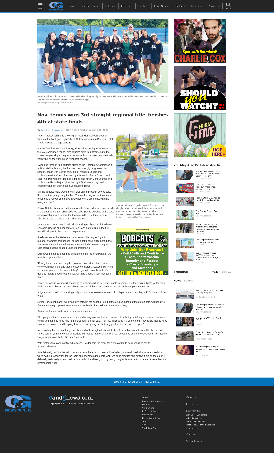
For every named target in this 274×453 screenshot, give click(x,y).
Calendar (110, 6)
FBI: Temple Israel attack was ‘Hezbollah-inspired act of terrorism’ (208, 173)
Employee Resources (127, 381)
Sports (188, 280)
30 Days (226, 272)
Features (146, 404)
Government (148, 408)
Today (215, 272)
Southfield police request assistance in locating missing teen (210, 348)
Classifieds (197, 6)
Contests (143, 6)
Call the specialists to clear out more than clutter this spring (206, 186)
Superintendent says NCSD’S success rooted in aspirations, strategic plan (207, 256)
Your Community (90, 6)
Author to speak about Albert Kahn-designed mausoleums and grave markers (207, 228)
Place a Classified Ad (195, 421)
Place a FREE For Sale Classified (200, 425)
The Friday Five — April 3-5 (207, 212)
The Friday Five (149, 428)
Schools (145, 421)
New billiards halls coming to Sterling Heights (210, 291)
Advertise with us (194, 418)
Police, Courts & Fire (151, 418)
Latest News (147, 415)
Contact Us (193, 411)
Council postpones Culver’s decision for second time (209, 333)
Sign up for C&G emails (196, 415)
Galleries (180, 6)
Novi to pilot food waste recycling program (207, 240)
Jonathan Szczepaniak (52, 130)
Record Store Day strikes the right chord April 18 (208, 198)
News (71, 6)
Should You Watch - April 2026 (208, 319)
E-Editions (127, 6)
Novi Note (72, 130)
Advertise (214, 6)
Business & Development (153, 401)
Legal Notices (162, 6)
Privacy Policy (151, 381)
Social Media (194, 441)
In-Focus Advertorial (151, 411)
